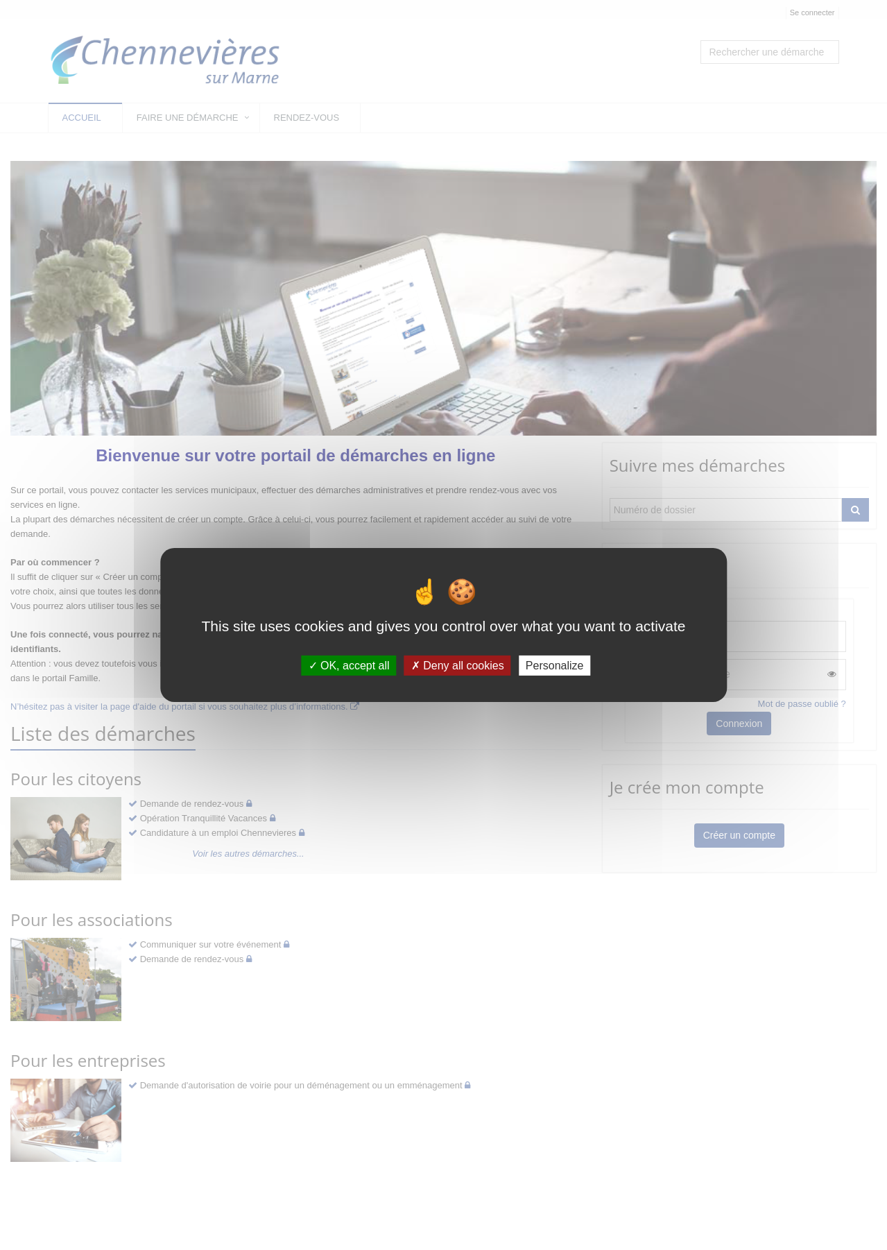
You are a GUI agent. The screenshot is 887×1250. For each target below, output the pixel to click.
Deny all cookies (457, 665)
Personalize (555, 665)
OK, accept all (349, 665)
